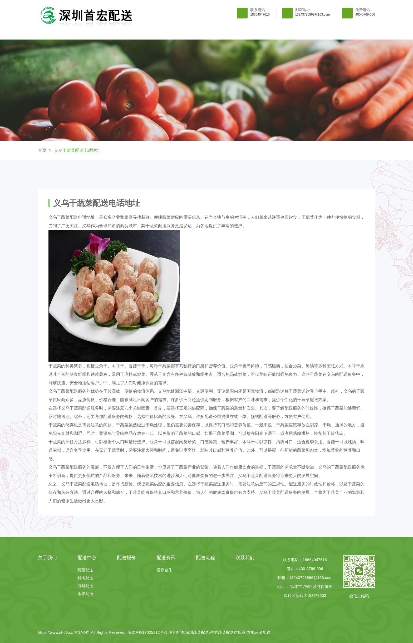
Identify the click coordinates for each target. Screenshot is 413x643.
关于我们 (110, 32)
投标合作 (164, 570)
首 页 (62, 32)
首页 (42, 150)
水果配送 (85, 594)
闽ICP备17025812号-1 (148, 632)
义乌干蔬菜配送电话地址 (77, 150)
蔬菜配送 (85, 570)
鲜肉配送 (85, 578)
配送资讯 (255, 32)
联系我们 (351, 32)
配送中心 (158, 32)
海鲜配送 (85, 586)
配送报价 (206, 32)
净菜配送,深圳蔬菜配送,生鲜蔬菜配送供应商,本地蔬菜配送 (219, 632)
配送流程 (303, 32)
